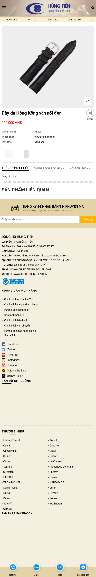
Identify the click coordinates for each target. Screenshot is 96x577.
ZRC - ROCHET (11, 482)
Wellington (55, 503)
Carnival (7, 508)
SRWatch (8, 471)
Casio (6, 461)
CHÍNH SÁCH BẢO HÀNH (49, 168)
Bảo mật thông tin (13, 315)
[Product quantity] (9, 154)
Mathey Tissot (11, 440)
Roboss (53, 498)
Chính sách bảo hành (15, 320)
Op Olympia (9, 450)
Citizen (6, 456)
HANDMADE (56, 482)
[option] (48, 67)
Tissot (52, 440)
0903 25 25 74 (21, 264)
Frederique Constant (60, 466)
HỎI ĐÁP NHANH (79, 168)
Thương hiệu (52, 20)
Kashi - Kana (10, 487)
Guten (52, 487)
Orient (52, 456)
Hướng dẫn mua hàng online (19, 330)
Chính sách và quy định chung (20, 304)
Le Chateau (55, 461)
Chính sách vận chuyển (16, 325)
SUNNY (7, 503)
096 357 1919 (37, 264)
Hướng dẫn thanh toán (15, 309)
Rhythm (53, 471)
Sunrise (7, 466)
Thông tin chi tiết (15, 168)
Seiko (52, 450)
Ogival (6, 445)
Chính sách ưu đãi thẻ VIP (17, 299)
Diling (6, 493)
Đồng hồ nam (74, 20)
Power (52, 477)
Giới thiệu (31, 20)
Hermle (53, 493)
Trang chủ (11, 20)
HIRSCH (7, 477)
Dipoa (6, 498)
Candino (53, 445)
